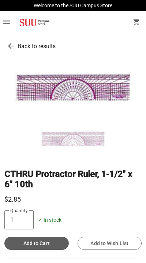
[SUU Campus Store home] (34, 22)
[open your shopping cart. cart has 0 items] (136, 22)
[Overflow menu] (6, 22)
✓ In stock (49, 220)
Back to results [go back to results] (37, 46)
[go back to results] (11, 46)
